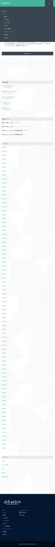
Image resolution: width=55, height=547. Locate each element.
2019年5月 (4, 357)
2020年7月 (4, 309)
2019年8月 (4, 349)
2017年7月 (4, 444)
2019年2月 (4, 368)
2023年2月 (4, 226)
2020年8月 (4, 305)
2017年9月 (4, 436)
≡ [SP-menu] (49, 3)
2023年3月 (4, 222)
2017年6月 (4, 448)
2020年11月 (4, 301)
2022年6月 (4, 254)
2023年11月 (4, 202)
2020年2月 (4, 329)
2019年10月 (4, 345)
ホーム (5, 13)
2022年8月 (4, 246)
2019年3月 (4, 365)
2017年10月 (4, 432)
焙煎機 (5, 16)
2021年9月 (4, 277)
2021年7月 (4, 285)
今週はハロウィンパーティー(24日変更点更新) (12, 130)
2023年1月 (4, 230)
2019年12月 (4, 337)
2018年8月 (4, 392)
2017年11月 (4, 428)
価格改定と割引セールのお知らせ (9, 91)
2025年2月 (4, 170)
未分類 (3, 468)
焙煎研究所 (6, 3)
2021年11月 (4, 269)
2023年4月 (4, 218)
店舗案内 (6, 34)
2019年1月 (4, 372)
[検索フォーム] (26, 76)
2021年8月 (4, 281)
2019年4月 (4, 360)
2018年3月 (4, 412)
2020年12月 (4, 297)
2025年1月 (4, 174)
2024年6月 (4, 190)
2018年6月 (4, 400)
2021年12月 (4, 266)
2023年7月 (4, 214)
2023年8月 (4, 210)
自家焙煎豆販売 (5, 476)
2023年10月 (4, 206)
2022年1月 (4, 262)
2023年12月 (4, 198)
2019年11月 (4, 341)
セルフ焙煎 (6, 19)
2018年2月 (4, 416)
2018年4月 (4, 408)
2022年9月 (4, 242)
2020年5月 (4, 317)
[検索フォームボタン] (52, 76)
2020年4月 (4, 321)
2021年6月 (4, 289)
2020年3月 (4, 325)
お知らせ (6, 25)
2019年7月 (4, 353)
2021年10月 (4, 273)
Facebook (23, 512)
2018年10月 (4, 384)
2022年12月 (4, 234)
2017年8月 (4, 440)
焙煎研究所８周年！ (6, 108)
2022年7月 (4, 250)
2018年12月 (4, 376)
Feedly (22, 515)
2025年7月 (4, 159)
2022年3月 (4, 258)
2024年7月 (4, 186)
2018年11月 (4, 380)
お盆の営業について (6, 102)
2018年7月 (4, 396)
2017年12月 (4, 424)
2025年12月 (4, 147)
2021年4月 (4, 293)
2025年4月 (4, 163)
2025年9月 (4, 155)
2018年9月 (4, 388)
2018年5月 (4, 404)
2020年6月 (4, 313)
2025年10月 (4, 151)
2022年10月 (4, 238)
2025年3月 (4, 167)
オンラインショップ (8, 31)
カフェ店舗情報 (7, 28)
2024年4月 (4, 194)
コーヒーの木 (7, 22)
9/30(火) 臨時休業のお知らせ (8, 97)
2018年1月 (4, 420)
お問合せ (6, 37)
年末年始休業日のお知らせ (8, 85)
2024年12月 (4, 178)
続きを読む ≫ (27, 53)
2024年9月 (4, 182)
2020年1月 (4, 333)
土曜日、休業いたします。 (8, 122)
